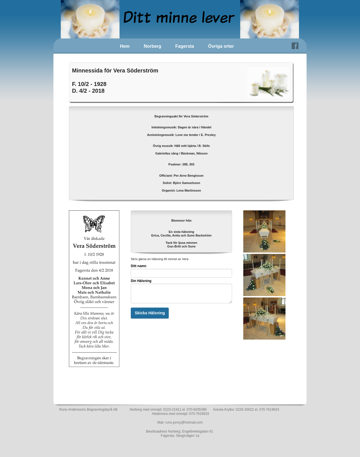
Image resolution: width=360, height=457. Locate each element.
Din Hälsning (141, 281)
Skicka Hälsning (150, 313)
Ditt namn (138, 266)
